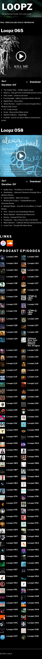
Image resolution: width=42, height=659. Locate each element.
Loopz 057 (12, 570)
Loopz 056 (33, 570)
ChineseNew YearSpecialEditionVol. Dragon (34, 342)
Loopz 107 (12, 403)
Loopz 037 (12, 636)
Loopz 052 (33, 583)
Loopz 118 (33, 363)
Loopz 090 (33, 456)
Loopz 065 (12, 543)
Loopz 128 (12, 325)
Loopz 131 (12, 311)
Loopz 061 (12, 556)
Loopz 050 (33, 589)
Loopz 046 (33, 603)
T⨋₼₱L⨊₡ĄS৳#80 (32, 312)
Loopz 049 (12, 596)
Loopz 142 (12, 270)
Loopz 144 (12, 263)
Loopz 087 (12, 470)
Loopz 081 (12, 490)
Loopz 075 (12, 510)
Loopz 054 (33, 576)
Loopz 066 (33, 536)
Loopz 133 (12, 304)
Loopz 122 (33, 350)
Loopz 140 (12, 277)
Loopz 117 (12, 370)
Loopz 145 (33, 257)
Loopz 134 (12, 297)
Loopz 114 (33, 377)
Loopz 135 (33, 290)
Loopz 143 (33, 263)
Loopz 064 (33, 543)
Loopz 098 (33, 430)
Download (33, 82)
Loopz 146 (12, 257)
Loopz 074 (33, 510)
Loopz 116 (33, 370)
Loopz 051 (12, 589)
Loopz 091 (12, 456)
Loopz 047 (12, 603)
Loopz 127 (33, 325)
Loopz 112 (33, 383)
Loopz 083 (12, 483)
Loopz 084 (33, 476)
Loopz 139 (33, 277)
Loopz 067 (12, 536)
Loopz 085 (12, 476)
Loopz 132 (33, 304)
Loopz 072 (33, 516)
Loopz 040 (33, 623)
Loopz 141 (33, 270)
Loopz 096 (33, 437)
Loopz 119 (12, 363)
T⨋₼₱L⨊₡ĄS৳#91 (32, 298)
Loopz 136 (12, 290)
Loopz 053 (12, 583)
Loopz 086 (33, 470)
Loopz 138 (12, 283)
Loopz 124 (12, 339)
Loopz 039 (12, 629)
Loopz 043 (12, 616)
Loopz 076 (33, 503)
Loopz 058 (33, 563)
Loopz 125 (33, 332)
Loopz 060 (33, 556)
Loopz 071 (12, 523)
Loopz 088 (33, 463)
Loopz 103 (12, 417)
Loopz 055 (12, 576)
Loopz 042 (33, 616)
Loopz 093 (12, 450)
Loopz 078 (33, 496)
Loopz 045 (12, 609)
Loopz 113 (12, 383)
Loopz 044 (33, 609)
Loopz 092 (33, 450)
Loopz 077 (12, 503)
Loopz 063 (12, 550)
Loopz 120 (33, 357)
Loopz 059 (12, 563)
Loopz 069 (12, 530)
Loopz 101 (12, 423)
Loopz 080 (33, 490)
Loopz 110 (33, 390)
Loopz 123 (12, 350)
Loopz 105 (12, 410)
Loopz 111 (12, 390)
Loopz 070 (33, 523)
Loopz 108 (33, 397)
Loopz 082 (33, 483)
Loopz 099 (12, 430)
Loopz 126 (12, 332)
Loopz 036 (33, 636)
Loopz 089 (12, 463)
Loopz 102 (33, 417)
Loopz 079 (12, 496)
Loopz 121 (12, 357)
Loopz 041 (12, 623)
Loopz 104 (33, 410)
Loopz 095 (12, 443)
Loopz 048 (33, 596)
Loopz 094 (33, 443)
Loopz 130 (12, 319)
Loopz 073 (12, 516)
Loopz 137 (33, 283)
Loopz (17, 7)
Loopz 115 (12, 377)
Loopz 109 (12, 397)
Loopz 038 (33, 629)
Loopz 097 (12, 437)
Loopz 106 (33, 403)
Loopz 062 (33, 550)
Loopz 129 (33, 319)
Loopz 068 (33, 530)
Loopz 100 (33, 423)
